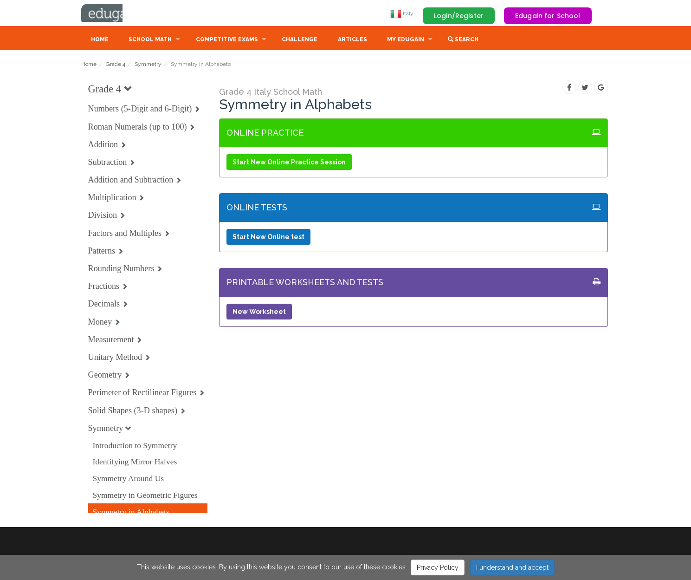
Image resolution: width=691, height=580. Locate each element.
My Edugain (405, 40)
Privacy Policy (438, 567)
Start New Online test (268, 237)
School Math (150, 40)
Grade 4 (115, 65)
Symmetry (148, 65)
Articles (352, 40)
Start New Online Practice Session (289, 163)
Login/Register (459, 15)
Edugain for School (548, 15)
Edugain (116, 13)
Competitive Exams (227, 40)
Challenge (299, 40)
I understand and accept (512, 567)
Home (100, 40)
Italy (401, 13)
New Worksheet (259, 312)
